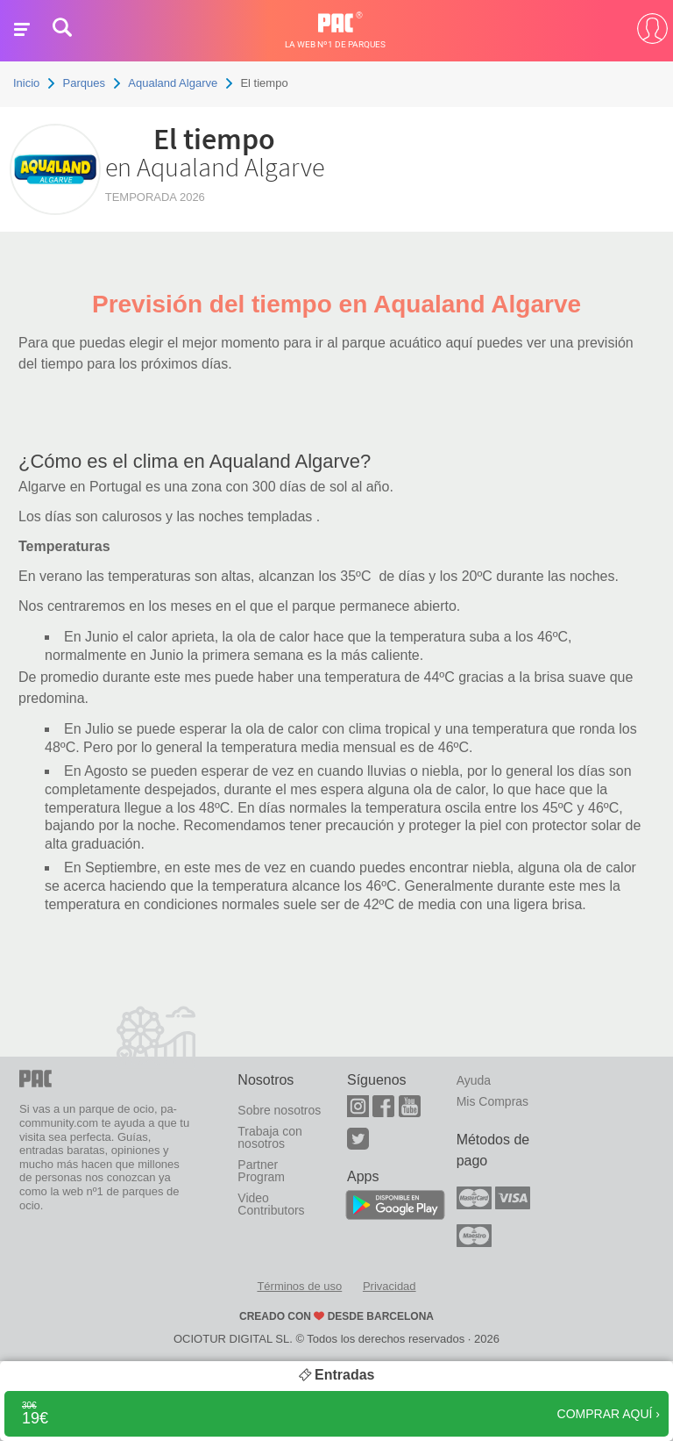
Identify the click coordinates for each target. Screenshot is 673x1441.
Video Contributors (270, 1204)
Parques (84, 83)
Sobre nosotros (279, 1110)
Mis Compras (492, 1101)
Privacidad (389, 1286)
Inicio (26, 83)
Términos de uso (299, 1286)
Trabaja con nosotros (269, 1137)
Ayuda (474, 1080)
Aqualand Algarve (172, 83)
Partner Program (261, 1171)
